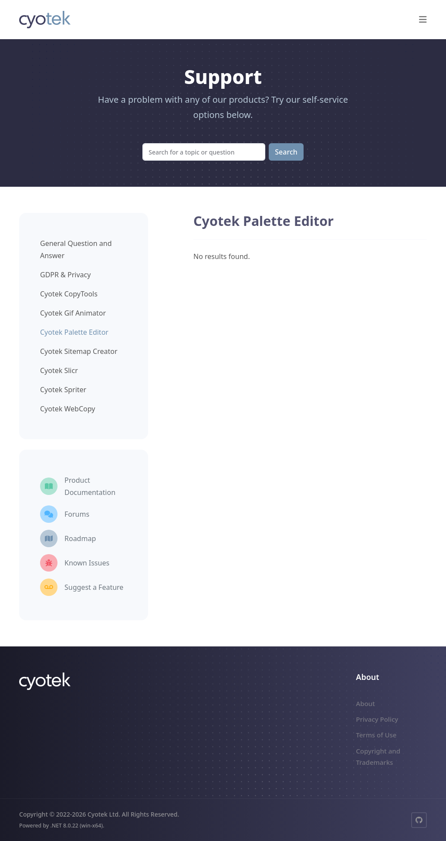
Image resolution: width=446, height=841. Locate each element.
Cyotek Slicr (59, 370)
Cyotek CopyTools (69, 294)
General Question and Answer (76, 249)
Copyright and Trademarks (378, 757)
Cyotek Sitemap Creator (79, 351)
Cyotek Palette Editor (74, 332)
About (365, 703)
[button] (423, 19)
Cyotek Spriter (63, 389)
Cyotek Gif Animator (73, 313)
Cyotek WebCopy (67, 409)
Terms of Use (376, 734)
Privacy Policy (377, 719)
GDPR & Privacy (65, 274)
